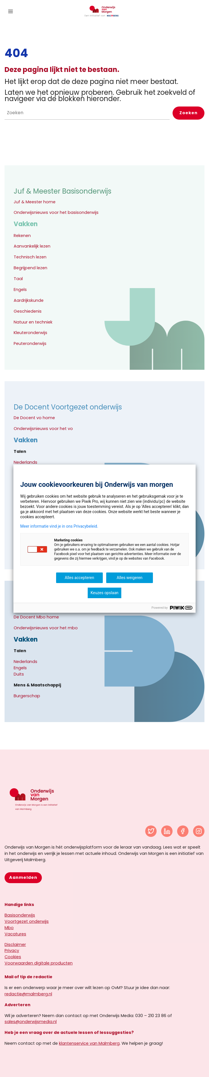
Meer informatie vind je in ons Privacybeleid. (59, 526)
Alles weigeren (129, 577)
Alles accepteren (79, 577)
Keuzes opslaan (104, 592)
